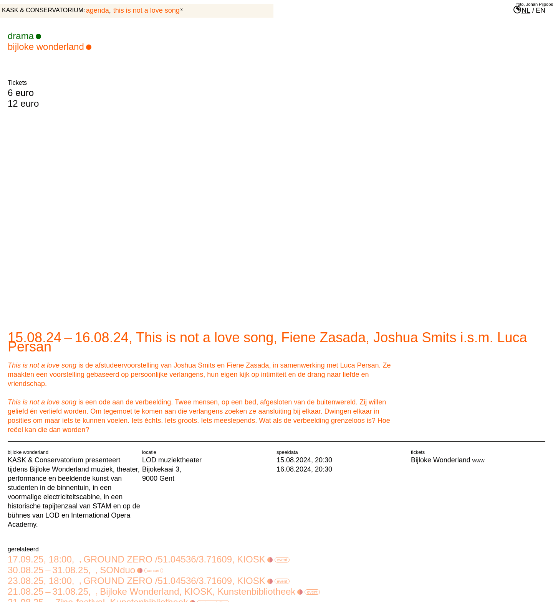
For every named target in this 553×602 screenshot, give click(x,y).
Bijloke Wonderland (49, 46)
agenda (97, 10)
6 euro (21, 92)
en (540, 10)
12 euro (23, 103)
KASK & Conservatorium (42, 10)
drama (24, 36)
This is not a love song (146, 10)
